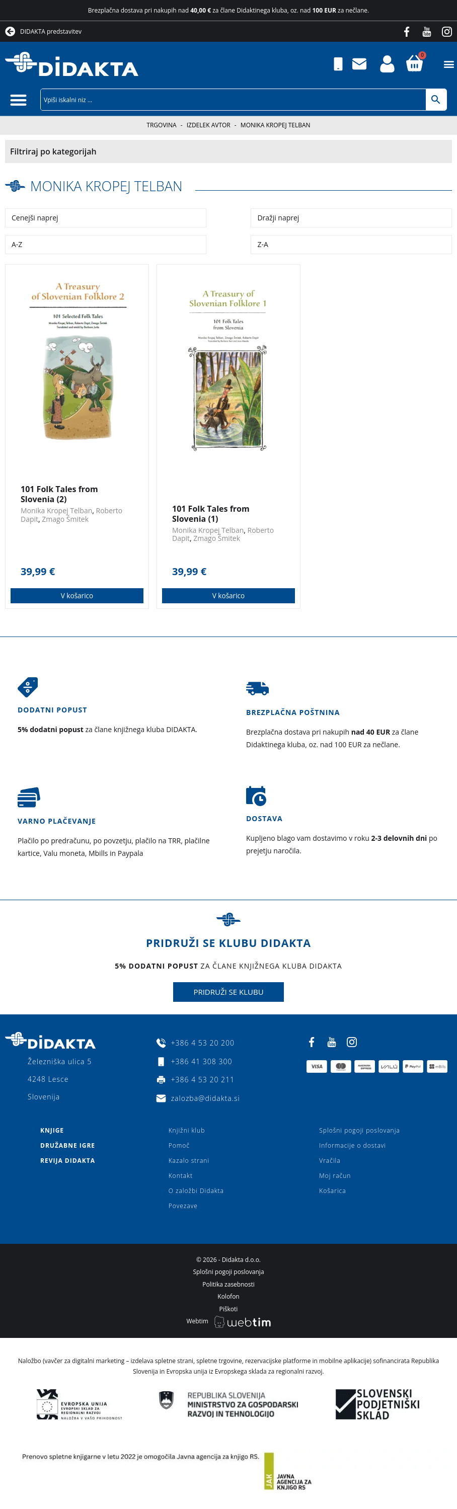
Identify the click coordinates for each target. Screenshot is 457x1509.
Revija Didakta (67, 1160)
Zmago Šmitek (65, 519)
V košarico (77, 595)
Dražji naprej (278, 217)
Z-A (262, 244)
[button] (448, 64)
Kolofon (228, 1296)
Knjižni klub (187, 1130)
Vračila (329, 1160)
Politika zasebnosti (228, 1284)
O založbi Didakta (196, 1190)
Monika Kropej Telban (109, 185)
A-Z (17, 244)
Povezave (183, 1206)
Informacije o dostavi (352, 1145)
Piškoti (228, 1309)
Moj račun (335, 1175)
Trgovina (161, 125)
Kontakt (181, 1175)
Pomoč (179, 1145)
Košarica (332, 1190)
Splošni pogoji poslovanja (359, 1130)
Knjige (52, 1130)
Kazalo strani (189, 1160)
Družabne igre (67, 1145)
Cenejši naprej (35, 217)
